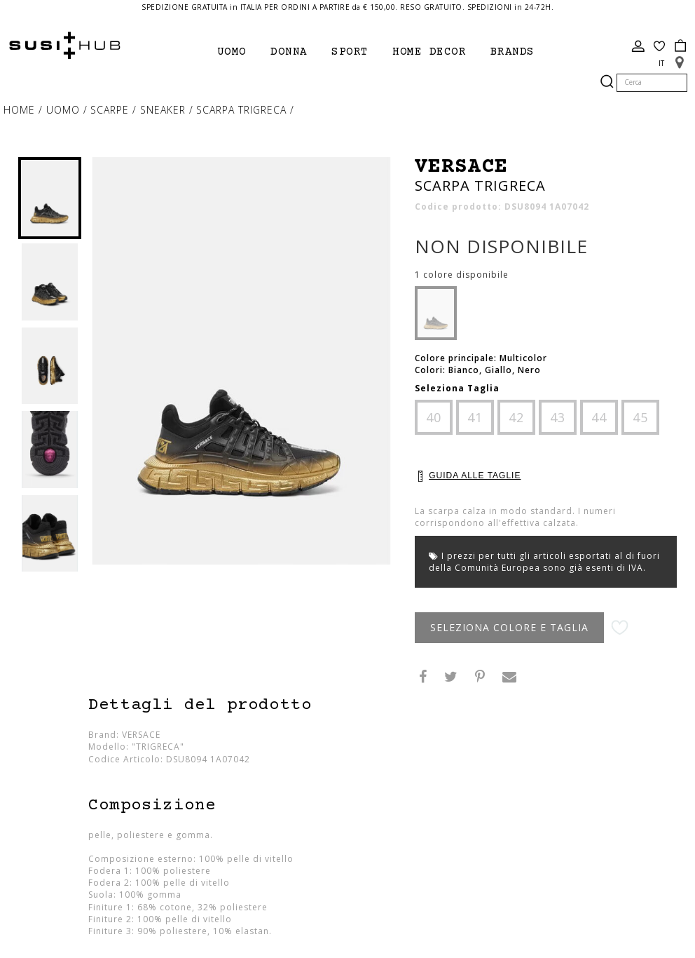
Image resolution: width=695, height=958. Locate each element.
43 (557, 417)
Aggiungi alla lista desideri (619, 628)
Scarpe (111, 109)
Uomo (232, 52)
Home (21, 109)
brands (512, 52)
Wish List (659, 46)
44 (599, 417)
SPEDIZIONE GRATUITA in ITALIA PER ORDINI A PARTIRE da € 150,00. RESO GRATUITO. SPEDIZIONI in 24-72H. (347, 7)
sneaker (164, 109)
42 (516, 417)
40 (433, 417)
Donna (289, 52)
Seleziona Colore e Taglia (509, 627)
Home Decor (429, 52)
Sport (350, 52)
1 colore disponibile (462, 275)
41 (475, 417)
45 (640, 417)
